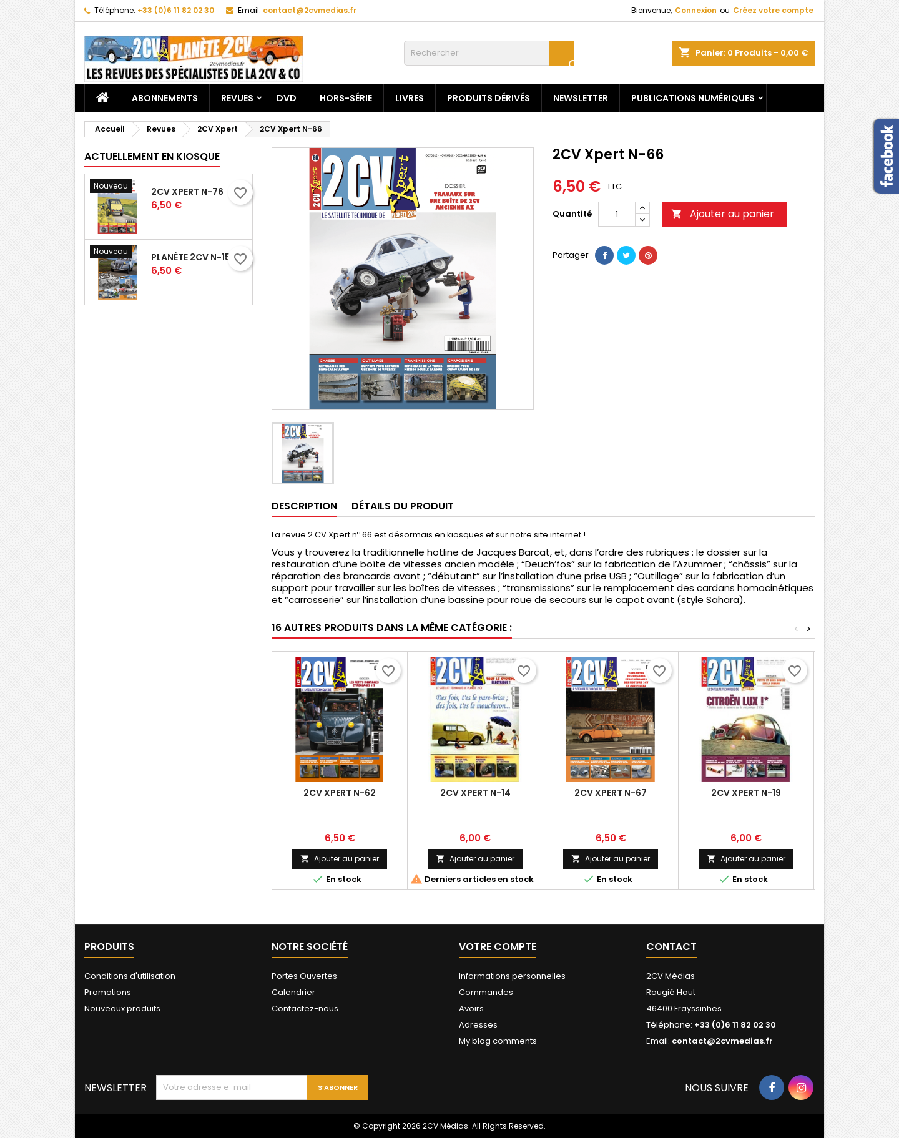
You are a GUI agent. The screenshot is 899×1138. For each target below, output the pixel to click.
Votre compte (497, 946)
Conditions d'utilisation (129, 976)
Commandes (486, 992)
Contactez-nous (305, 1008)
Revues (237, 98)
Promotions (107, 992)
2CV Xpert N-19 (746, 793)
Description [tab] (304, 506)
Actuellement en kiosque (152, 156)
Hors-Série (346, 98)
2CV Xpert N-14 (475, 793)
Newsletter (580, 98)
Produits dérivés (488, 98)
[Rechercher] (489, 53)
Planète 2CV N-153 (193, 257)
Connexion (696, 10)
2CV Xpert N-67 (610, 793)
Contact (671, 946)
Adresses (478, 1025)
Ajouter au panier (722, 214)
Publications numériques (693, 98)
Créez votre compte (773, 10)
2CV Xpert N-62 (339, 793)
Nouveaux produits (122, 1008)
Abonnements (165, 98)
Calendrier (293, 992)
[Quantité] (617, 214)
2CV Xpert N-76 (187, 192)
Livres (409, 98)
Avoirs (471, 1008)
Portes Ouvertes (304, 976)
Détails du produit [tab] (402, 506)
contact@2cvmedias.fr (309, 10)
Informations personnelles (512, 976)
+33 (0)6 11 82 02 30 (175, 10)
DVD (287, 98)
